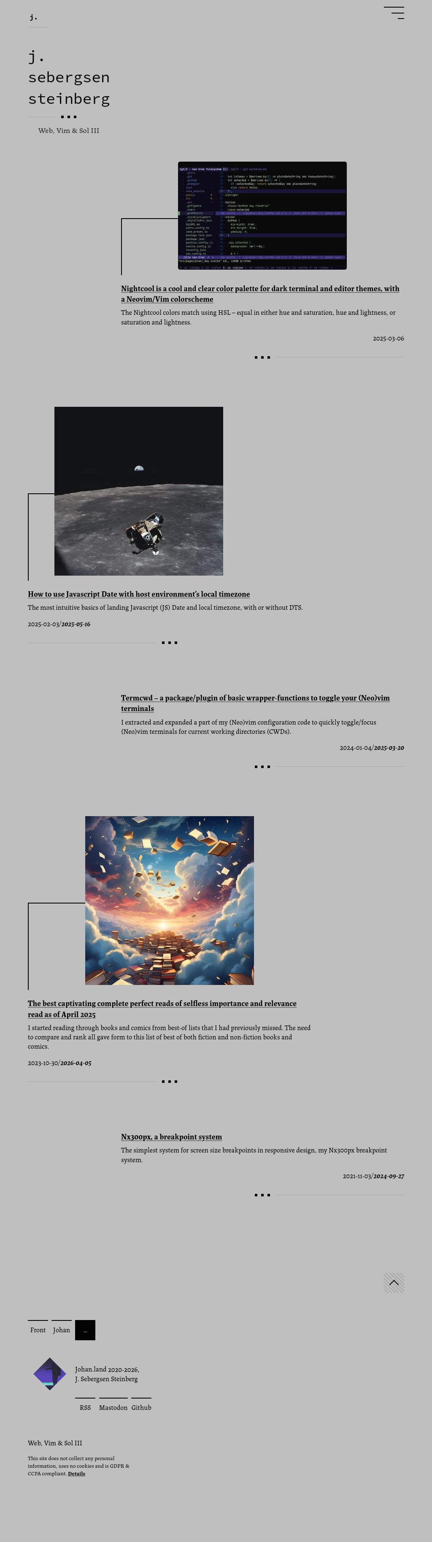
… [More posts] (85, 1329)
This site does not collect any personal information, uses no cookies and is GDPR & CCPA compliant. (79, 1465)
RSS (85, 1407)
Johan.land (91, 1369)
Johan (61, 1329)
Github (141, 1407)
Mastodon (113, 1407)
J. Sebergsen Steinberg (106, 1378)
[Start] (394, 1283)
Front (38, 1329)
